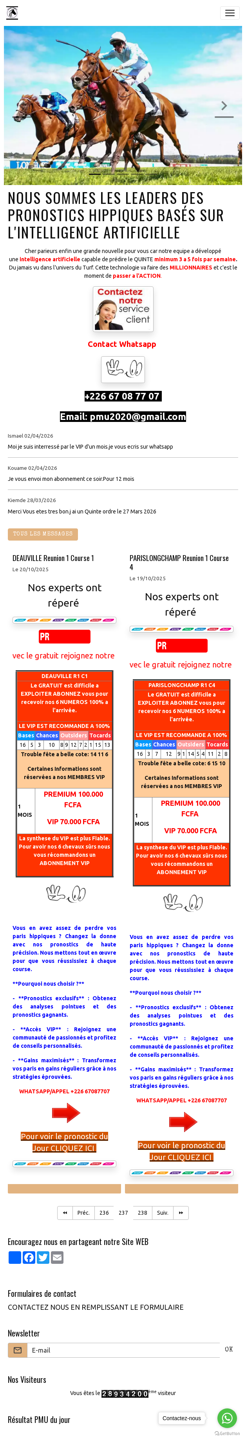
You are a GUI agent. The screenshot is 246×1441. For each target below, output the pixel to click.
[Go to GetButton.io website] (227, 1433)
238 (142, 1213)
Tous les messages (43, 534)
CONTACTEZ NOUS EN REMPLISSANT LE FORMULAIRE (96, 1307)
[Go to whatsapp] (227, 1418)
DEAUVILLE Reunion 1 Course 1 (53, 557)
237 (123, 1213)
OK (229, 1350)
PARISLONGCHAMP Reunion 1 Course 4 (179, 562)
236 (104, 1213)
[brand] (13, 13)
